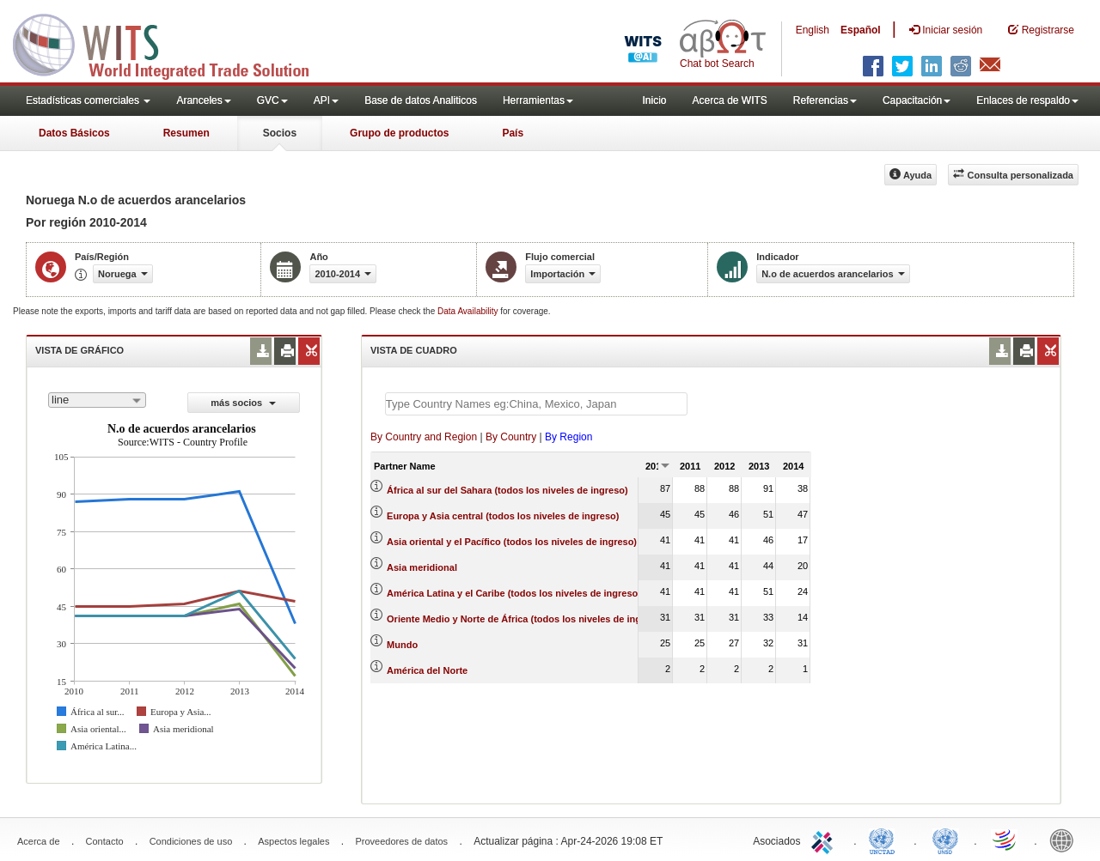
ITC (825, 839)
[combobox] (97, 400)
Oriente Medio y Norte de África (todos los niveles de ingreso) (525, 619)
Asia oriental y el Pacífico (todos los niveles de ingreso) (512, 542)
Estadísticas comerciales (88, 100)
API (326, 100)
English (812, 30)
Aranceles (203, 100)
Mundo (402, 645)
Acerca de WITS (729, 100)
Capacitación (916, 100)
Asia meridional (422, 567)
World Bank (1065, 839)
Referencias (825, 100)
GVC (272, 100)
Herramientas (538, 100)
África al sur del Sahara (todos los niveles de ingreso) (507, 490)
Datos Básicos (74, 133)
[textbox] (536, 403)
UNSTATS (945, 839)
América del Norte (427, 670)
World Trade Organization (1005, 839)
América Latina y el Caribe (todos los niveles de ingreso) (514, 593)
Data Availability (468, 311)
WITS (172, 43)
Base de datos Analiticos (420, 100)
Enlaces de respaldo (1027, 100)
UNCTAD (885, 839)
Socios (279, 133)
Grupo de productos (399, 133)
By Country (511, 437)
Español (860, 30)
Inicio (654, 100)
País (512, 133)
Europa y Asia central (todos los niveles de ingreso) (503, 516)
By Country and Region (423, 437)
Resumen (186, 133)
